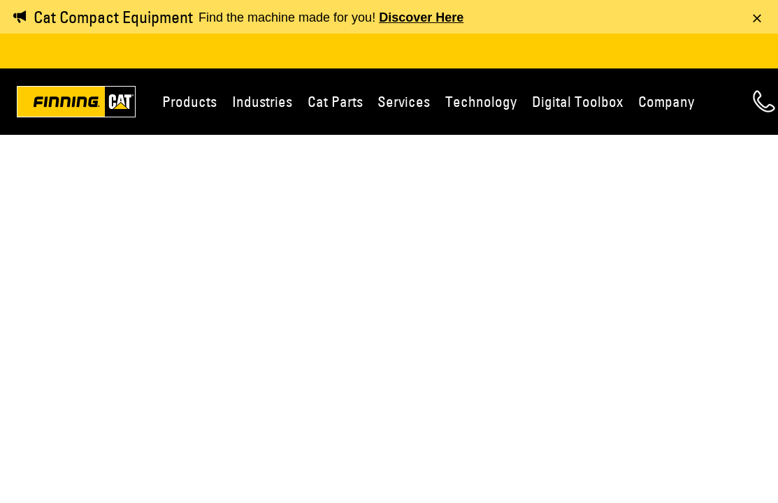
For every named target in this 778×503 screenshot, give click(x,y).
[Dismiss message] (757, 18)
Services (403, 101)
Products (189, 101)
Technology (481, 101)
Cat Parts (335, 101)
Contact (764, 101)
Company (666, 101)
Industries (262, 101)
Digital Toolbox (577, 101)
